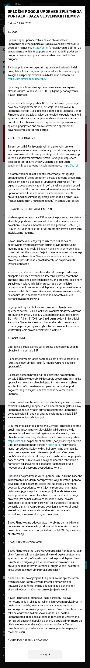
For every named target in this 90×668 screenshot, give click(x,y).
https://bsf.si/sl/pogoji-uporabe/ (27, 78)
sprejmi (45, 654)
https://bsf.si (40, 47)
